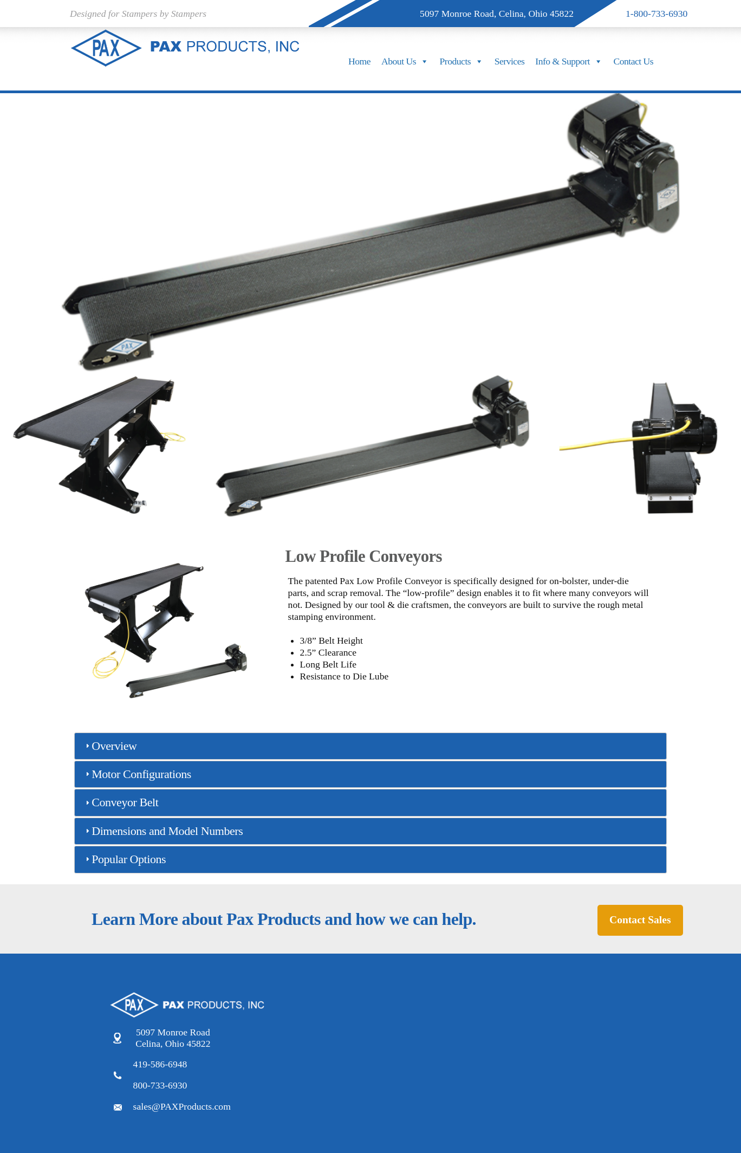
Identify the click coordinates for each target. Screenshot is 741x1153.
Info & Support (568, 61)
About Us (405, 61)
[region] (370, 224)
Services (510, 61)
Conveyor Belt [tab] (120, 802)
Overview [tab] (109, 746)
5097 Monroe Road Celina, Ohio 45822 (172, 1038)
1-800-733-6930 (656, 13)
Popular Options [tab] (124, 859)
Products (462, 61)
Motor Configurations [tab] (137, 774)
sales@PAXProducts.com (182, 1106)
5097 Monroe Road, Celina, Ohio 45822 (497, 13)
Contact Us (633, 61)
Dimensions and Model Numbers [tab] (163, 831)
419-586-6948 (160, 1064)
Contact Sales (640, 919)
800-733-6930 (160, 1085)
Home (359, 61)
